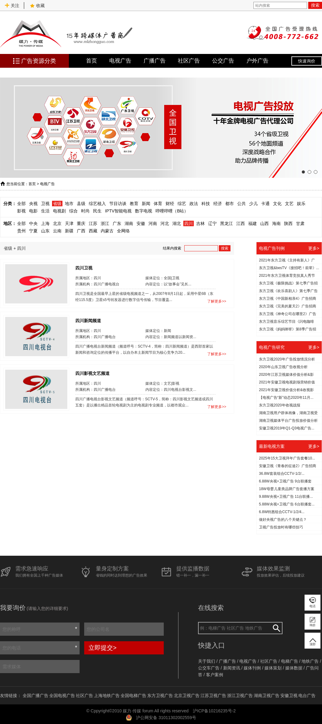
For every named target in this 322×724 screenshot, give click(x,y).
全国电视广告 (62, 695)
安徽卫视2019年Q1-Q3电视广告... (286, 428)
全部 (21, 203)
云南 (57, 230)
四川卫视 (83, 267)
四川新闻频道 (88, 320)
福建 (252, 223)
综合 (73, 210)
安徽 (141, 223)
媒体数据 (293, 667)
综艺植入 (97, 203)
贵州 (21, 230)
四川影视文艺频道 (92, 373)
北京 (57, 223)
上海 (45, 223)
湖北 (176, 223)
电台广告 (307, 695)
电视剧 (59, 210)
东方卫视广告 (160, 695)
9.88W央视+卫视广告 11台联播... (286, 496)
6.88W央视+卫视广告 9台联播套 (285, 481)
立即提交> (102, 647)
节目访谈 (117, 203)
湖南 (129, 223)
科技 (205, 203)
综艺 (182, 203)
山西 (264, 223)
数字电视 (143, 210)
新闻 (146, 203)
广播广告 (155, 61)
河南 (152, 223)
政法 (193, 203)
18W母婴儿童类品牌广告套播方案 (286, 489)
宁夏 (33, 230)
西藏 (93, 230)
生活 (45, 210)
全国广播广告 (35, 695)
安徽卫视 (289, 695)
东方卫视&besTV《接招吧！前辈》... (289, 268)
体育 (158, 203)
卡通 (265, 203)
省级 (57, 203)
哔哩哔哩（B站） (171, 210)
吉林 (200, 223)
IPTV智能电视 (118, 210)
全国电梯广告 (133, 695)
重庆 (81, 223)
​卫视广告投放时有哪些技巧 (281, 527)
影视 (21, 210)
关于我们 (206, 661)
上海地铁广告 (107, 695)
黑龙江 (226, 223)
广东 (117, 223)
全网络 (123, 230)
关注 (12, 5)
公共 (241, 203)
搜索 (315, 5)
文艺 (289, 203)
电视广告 (120, 61)
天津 (69, 223)
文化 (277, 203)
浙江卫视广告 (240, 695)
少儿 (253, 203)
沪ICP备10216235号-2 (214, 710)
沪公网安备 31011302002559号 (166, 717)
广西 (81, 230)
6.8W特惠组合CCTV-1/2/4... (282, 512)
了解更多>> (216, 301)
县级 (81, 203)
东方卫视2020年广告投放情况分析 (287, 359)
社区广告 (189, 61)
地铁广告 (310, 661)
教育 (134, 203)
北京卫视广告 (187, 695)
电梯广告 (289, 661)
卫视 (45, 203)
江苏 (93, 223)
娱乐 (301, 203)
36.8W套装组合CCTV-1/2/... (282, 473)
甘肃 (300, 223)
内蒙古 (107, 230)
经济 (217, 203)
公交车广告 (208, 667)
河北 (164, 223)
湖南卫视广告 (266, 695)
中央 (33, 223)
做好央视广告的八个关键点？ (283, 519)
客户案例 (214, 674)
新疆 (69, 230)
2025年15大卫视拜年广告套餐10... (287, 458)
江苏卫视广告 (213, 695)
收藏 (37, 5)
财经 (170, 203)
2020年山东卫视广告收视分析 (283, 367)
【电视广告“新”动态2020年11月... (286, 397)
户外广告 (257, 61)
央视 (33, 203)
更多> (313, 248)
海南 (276, 223)
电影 (33, 210)
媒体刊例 (252, 667)
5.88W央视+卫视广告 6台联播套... (287, 504)
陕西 (288, 223)
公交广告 (223, 61)
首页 (91, 61)
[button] (303, 172)
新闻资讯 (231, 667)
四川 (188, 223)
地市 (69, 203)
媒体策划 (273, 667)
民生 (97, 210)
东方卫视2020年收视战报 (279, 405)
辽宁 (212, 223)
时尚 (85, 210)
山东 (45, 230)
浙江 (105, 223)
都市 (229, 203)
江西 (240, 223)
